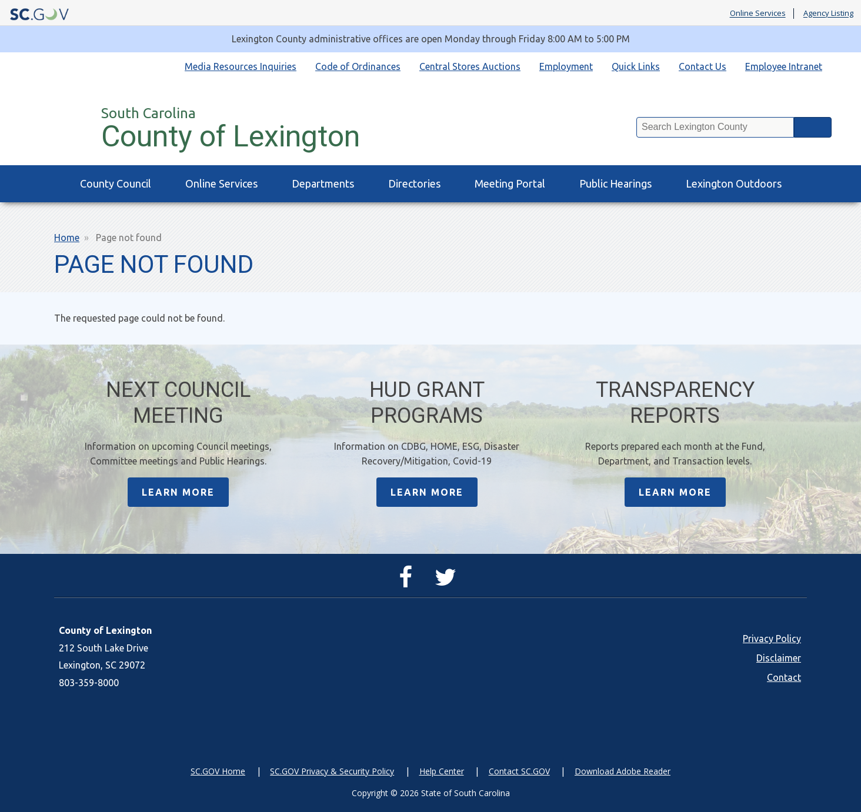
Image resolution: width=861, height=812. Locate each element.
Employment (566, 66)
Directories (414, 183)
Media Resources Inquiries (240, 66)
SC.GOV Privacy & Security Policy (332, 771)
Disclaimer (778, 658)
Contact (784, 677)
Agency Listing (828, 13)
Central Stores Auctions (469, 66)
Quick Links (636, 66)
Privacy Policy (772, 638)
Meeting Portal (510, 183)
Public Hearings (615, 183)
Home (66, 237)
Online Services (758, 13)
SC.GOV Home (218, 771)
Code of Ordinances (358, 66)
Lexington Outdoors (734, 183)
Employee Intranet (783, 66)
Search (813, 127)
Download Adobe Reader (622, 771)
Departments (323, 183)
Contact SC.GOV (519, 771)
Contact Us (702, 66)
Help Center (441, 771)
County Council (115, 183)
